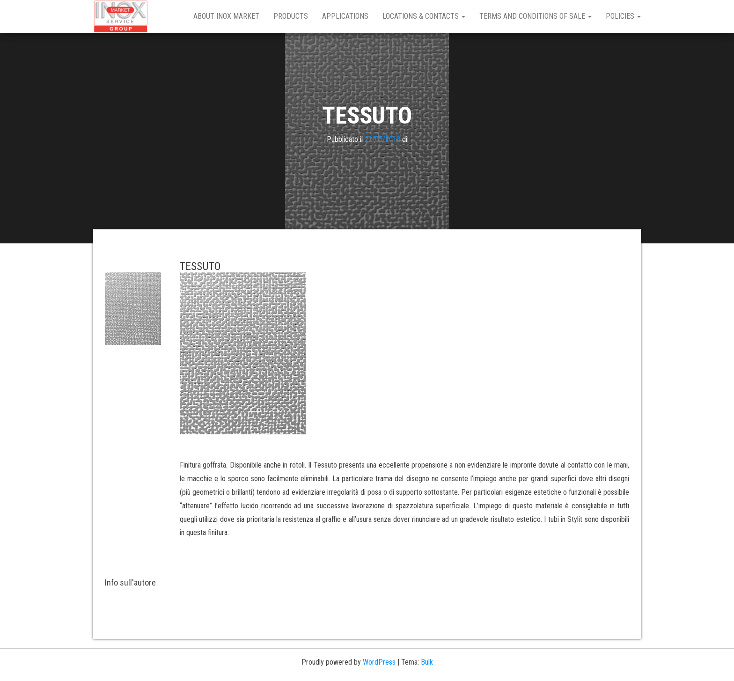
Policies (623, 16)
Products (290, 16)
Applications (345, 16)
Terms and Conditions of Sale (535, 16)
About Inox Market (226, 16)
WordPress (379, 662)
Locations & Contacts (423, 16)
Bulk (427, 662)
